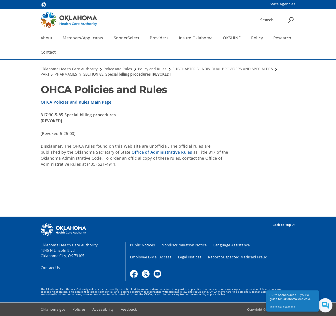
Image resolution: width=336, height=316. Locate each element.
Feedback (128, 309)
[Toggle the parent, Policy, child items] (264, 37)
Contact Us (50, 267)
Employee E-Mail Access (150, 257)
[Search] (277, 19)
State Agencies (282, 4)
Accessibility (103, 309)
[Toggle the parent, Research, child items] (292, 37)
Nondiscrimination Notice (184, 245)
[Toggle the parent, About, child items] (53, 37)
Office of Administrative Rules (162, 152)
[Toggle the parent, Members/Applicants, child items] (104, 37)
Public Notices (142, 245)
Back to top (283, 224)
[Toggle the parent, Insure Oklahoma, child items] (213, 37)
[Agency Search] (290, 19)
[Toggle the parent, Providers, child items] (169, 37)
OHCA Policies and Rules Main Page (76, 102)
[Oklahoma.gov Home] (44, 4)
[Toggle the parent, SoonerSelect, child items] (140, 37)
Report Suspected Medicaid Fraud (237, 257)
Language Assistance (231, 245)
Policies (79, 309)
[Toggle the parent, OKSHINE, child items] (242, 37)
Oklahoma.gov (53, 309)
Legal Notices (189, 257)
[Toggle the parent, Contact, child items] (57, 52)
